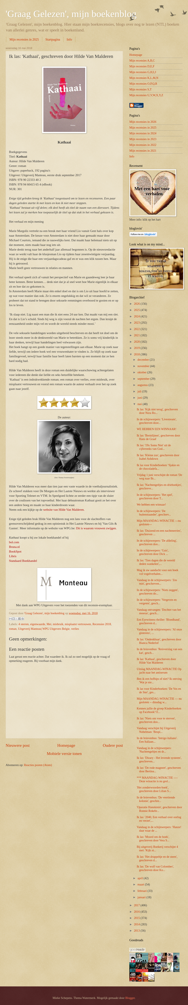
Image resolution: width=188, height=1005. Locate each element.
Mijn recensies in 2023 (142, 139)
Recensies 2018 (101, 624)
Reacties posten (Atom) (38, 765)
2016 (137, 911)
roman (13, 628)
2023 (137, 322)
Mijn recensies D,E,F (141, 66)
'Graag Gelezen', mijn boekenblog (71, 13)
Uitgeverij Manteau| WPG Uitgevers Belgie (44, 628)
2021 (137, 335)
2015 (137, 918)
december (144, 359)
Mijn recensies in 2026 (142, 121)
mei (140, 404)
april (141, 878)
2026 (137, 303)
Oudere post (113, 745)
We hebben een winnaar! (151, 504)
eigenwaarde (37, 624)
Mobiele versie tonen (64, 753)
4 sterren (23, 624)
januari (142, 897)
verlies (75, 628)
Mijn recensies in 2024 (142, 133)
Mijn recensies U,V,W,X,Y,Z (146, 95)
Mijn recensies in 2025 (24, 39)
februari (143, 890)
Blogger (130, 998)
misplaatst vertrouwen (78, 624)
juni (140, 397)
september (144, 378)
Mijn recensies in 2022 (142, 145)
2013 (137, 930)
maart (141, 884)
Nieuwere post (18, 745)
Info (69, 39)
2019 (137, 348)
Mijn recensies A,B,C (142, 60)
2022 (137, 329)
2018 (137, 354)
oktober (142, 372)
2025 (137, 310)
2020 (137, 341)
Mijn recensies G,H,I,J (142, 72)
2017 (137, 905)
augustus (143, 385)
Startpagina (52, 39)
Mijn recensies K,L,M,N (143, 78)
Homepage (66, 745)
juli (140, 391)
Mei (49, 624)
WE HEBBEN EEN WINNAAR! (156, 429)
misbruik (58, 624)
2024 (137, 316)
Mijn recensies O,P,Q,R (143, 83)
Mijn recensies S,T (140, 89)
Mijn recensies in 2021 (142, 150)
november (144, 366)
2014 (137, 924)
